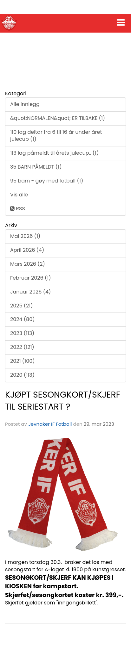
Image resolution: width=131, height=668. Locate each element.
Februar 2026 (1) (30, 277)
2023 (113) (22, 333)
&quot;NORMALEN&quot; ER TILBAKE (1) (57, 118)
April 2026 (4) (27, 250)
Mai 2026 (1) (25, 236)
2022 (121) (22, 347)
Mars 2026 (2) (27, 264)
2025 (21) (21, 305)
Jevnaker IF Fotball (50, 424)
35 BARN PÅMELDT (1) (36, 166)
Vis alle (19, 194)
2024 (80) (22, 319)
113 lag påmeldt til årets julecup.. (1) (54, 153)
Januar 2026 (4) (30, 291)
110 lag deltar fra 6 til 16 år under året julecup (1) (56, 135)
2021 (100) (22, 361)
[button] (121, 21)
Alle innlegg (25, 104)
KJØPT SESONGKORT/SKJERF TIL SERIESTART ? (62, 400)
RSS (17, 208)
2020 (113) (22, 375)
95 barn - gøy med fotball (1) (46, 180)
